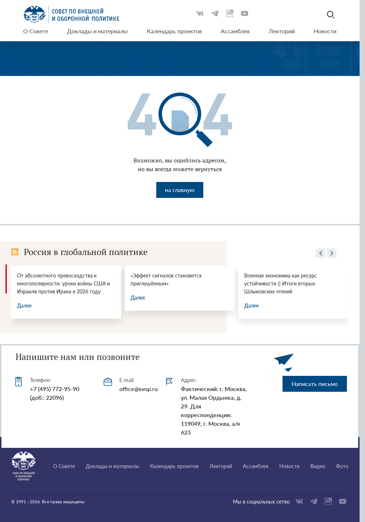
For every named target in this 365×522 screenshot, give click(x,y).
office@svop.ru (138, 388)
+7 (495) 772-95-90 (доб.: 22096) (54, 393)
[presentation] (320, 254)
